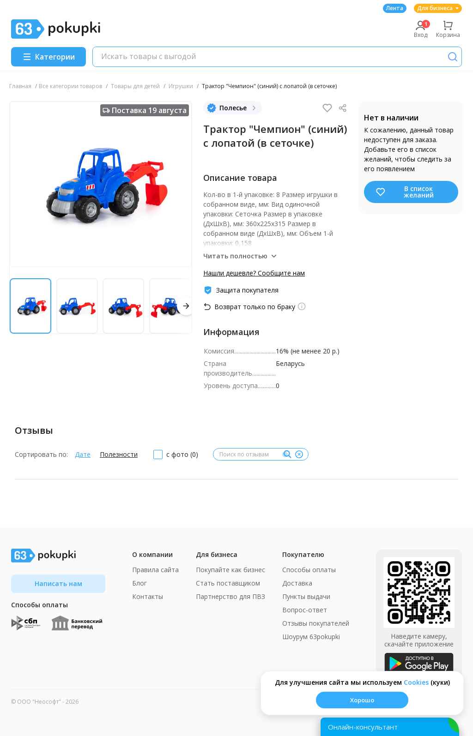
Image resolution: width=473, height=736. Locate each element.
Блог (139, 583)
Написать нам (58, 583)
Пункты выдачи (306, 596)
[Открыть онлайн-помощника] (390, 727)
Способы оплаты (309, 569)
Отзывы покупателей (315, 623)
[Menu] (48, 56)
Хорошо (362, 700)
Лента (394, 8)
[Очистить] (298, 454)
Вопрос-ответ (304, 609)
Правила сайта (155, 569)
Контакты (147, 596)
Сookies (416, 682)
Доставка (297, 583)
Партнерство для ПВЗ (230, 596)
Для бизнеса (438, 8)
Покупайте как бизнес (230, 569)
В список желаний (404, 191)
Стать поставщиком (228, 583)
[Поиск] (452, 56)
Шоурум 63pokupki (311, 636)
